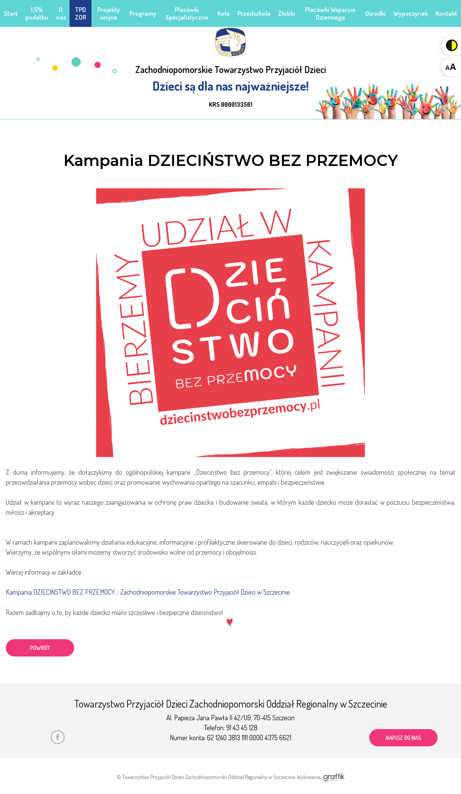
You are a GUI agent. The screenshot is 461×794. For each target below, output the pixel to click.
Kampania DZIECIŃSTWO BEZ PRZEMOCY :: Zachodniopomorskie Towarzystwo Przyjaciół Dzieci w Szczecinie (148, 592)
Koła (223, 13)
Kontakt (446, 13)
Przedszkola (253, 13)
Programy (142, 13)
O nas (61, 13)
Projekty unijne (108, 13)
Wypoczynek (410, 13)
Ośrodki (375, 13)
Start (11, 13)
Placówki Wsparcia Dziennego (330, 13)
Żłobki (286, 13)
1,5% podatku (36, 13)
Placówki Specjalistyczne (187, 13)
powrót (40, 647)
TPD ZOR (80, 13)
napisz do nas (403, 737)
